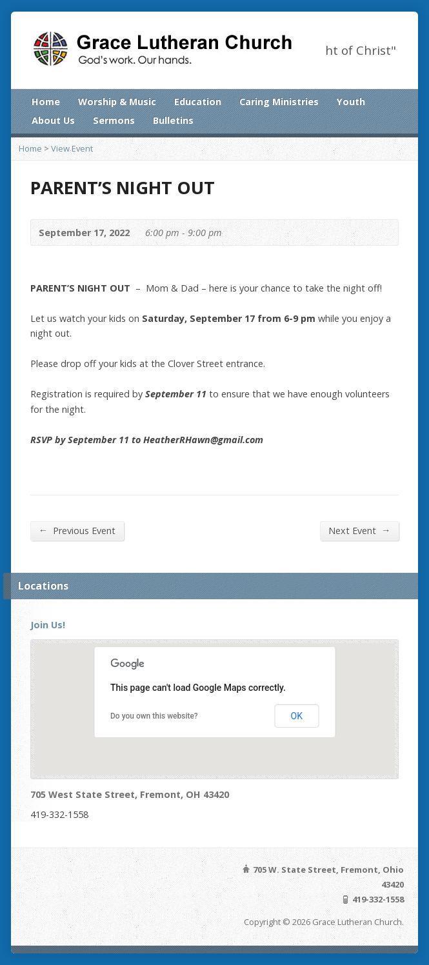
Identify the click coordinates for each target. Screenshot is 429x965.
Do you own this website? (154, 716)
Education (197, 101)
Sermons (114, 120)
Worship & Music (117, 101)
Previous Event (77, 530)
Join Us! (47, 625)
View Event (72, 148)
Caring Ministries (279, 101)
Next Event (359, 530)
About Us (53, 120)
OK (297, 716)
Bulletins (173, 120)
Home (46, 101)
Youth (351, 101)
